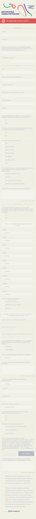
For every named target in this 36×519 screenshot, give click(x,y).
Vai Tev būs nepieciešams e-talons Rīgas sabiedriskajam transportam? (15, 412)
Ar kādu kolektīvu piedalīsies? (12, 140)
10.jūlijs (5, 268)
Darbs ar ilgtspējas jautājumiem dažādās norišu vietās (17, 334)
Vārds (4, 31)
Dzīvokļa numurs (7, 84)
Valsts (4, 108)
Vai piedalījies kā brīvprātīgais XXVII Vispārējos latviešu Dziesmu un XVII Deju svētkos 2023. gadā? (17, 342)
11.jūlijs (5, 275)
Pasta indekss (7, 100)
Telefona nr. (6, 396)
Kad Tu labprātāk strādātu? (11, 299)
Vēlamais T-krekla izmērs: (10, 404)
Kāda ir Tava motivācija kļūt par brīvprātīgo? (16, 188)
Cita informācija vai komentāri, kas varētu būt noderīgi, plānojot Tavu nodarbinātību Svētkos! (16, 459)
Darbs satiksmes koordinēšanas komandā (14, 319)
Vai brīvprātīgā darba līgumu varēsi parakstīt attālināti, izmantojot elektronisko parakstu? (16, 116)
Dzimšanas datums (8, 58)
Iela (3, 69)
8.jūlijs (4, 252)
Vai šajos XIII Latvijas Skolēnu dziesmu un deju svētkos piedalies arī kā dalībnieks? (17, 128)
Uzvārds (5, 39)
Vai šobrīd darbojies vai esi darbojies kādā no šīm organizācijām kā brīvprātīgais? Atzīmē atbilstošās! (18, 169)
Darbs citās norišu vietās (9, 326)
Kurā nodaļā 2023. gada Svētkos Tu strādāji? (17, 354)
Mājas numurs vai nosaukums (12, 77)
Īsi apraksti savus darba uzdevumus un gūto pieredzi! (16, 363)
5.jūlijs (4, 229)
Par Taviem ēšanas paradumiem (13, 424)
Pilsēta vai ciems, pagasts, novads (13, 92)
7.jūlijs (4, 245)
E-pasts (5, 388)
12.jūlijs (5, 283)
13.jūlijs (5, 291)
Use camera (26, 453)
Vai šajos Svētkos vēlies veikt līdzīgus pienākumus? (14, 380)
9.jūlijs (4, 260)
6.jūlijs (4, 237)
